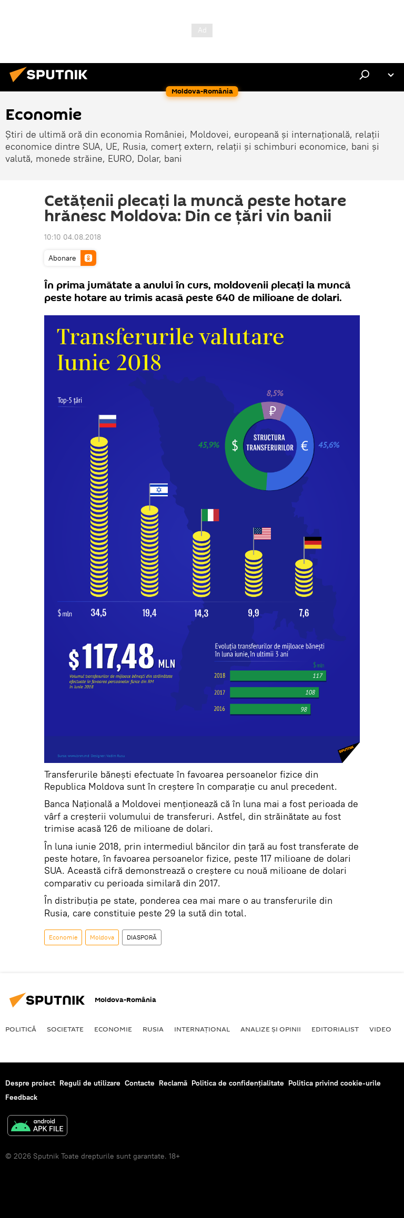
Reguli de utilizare (89, 1083)
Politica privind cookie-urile (334, 1083)
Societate (65, 1029)
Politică (20, 1029)
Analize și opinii (270, 1029)
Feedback (21, 1097)
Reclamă (173, 1083)
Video (380, 1029)
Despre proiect (30, 1083)
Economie (63, 937)
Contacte (140, 1083)
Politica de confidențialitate (237, 1083)
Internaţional (202, 1029)
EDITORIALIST (335, 1029)
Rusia (153, 1029)
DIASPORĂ (142, 937)
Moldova (102, 937)
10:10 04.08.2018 (72, 237)
